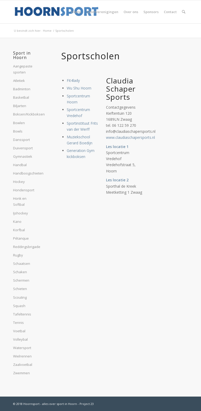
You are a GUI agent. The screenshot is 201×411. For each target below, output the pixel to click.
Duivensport (23, 148)
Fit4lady (73, 80)
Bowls (18, 131)
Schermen (21, 280)
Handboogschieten (24, 173)
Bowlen (19, 122)
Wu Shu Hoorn (79, 88)
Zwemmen (21, 373)
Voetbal (19, 331)
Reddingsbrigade (24, 246)
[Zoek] (183, 11)
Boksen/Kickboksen (24, 114)
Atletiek (19, 80)
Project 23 (87, 404)
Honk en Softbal (19, 201)
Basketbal (21, 97)
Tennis (18, 322)
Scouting (20, 297)
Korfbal (19, 230)
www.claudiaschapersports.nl (130, 137)
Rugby (18, 255)
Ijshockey (20, 213)
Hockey (19, 181)
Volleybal (20, 339)
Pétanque (21, 238)
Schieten (20, 288)
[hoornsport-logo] (56, 11)
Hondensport (23, 190)
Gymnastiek (22, 156)
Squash (19, 305)
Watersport (22, 347)
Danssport (21, 139)
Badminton (21, 89)
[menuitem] (76, 11)
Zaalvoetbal (22, 364)
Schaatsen (21, 263)
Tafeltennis (22, 314)
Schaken (20, 272)
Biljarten (19, 105)
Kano (17, 221)
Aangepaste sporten (22, 69)
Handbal (20, 164)
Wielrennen (22, 356)
